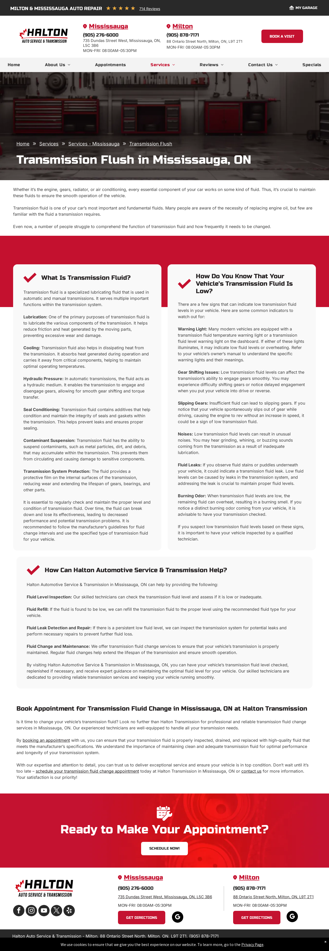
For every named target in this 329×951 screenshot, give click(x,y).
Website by (298, 941)
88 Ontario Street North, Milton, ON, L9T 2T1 (273, 896)
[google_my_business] (177, 917)
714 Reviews (149, 8)
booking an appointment (46, 740)
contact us (251, 771)
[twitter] (56, 911)
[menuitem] (14, 65)
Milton (182, 26)
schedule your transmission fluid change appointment (87, 771)
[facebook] (18, 911)
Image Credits (274, 941)
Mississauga (108, 26)
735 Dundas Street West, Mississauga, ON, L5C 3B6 (165, 896)
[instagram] (31, 911)
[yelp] (69, 911)
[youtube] (44, 911)
